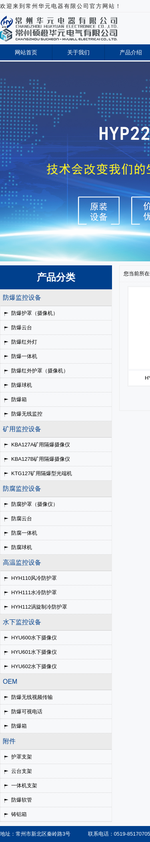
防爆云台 (21, 327)
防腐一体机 (24, 533)
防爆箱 (19, 399)
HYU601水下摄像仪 (34, 652)
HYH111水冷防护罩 (34, 592)
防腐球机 (21, 547)
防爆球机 (21, 385)
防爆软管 (21, 800)
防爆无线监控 (26, 414)
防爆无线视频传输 (32, 697)
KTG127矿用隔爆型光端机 (41, 473)
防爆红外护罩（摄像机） (39, 371)
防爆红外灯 (24, 342)
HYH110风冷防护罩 (34, 578)
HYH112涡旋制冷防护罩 (39, 607)
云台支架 (21, 771)
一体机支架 (24, 785)
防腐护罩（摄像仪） (34, 504)
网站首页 (26, 52)
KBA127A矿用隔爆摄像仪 (40, 445)
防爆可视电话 (26, 712)
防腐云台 (21, 519)
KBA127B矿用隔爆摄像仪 (40, 459)
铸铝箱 (19, 814)
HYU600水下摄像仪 (34, 638)
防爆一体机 (24, 356)
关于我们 (78, 52)
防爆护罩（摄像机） (34, 313)
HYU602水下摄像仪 (34, 666)
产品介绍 (131, 52)
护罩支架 (21, 757)
